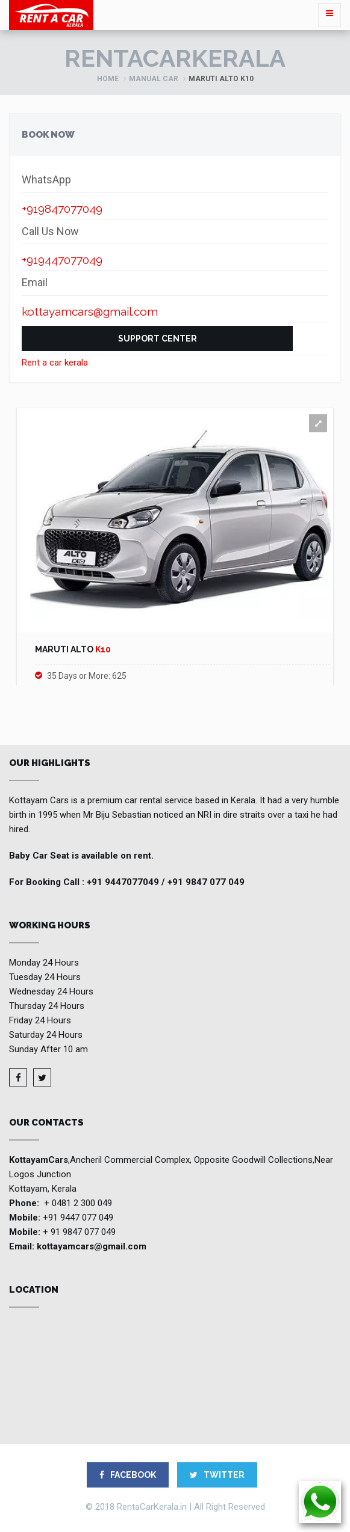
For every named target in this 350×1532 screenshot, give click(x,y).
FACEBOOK (127, 1475)
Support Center (157, 338)
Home (108, 79)
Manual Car (153, 79)
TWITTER (217, 1475)
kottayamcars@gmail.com (91, 1246)
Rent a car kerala (55, 362)
